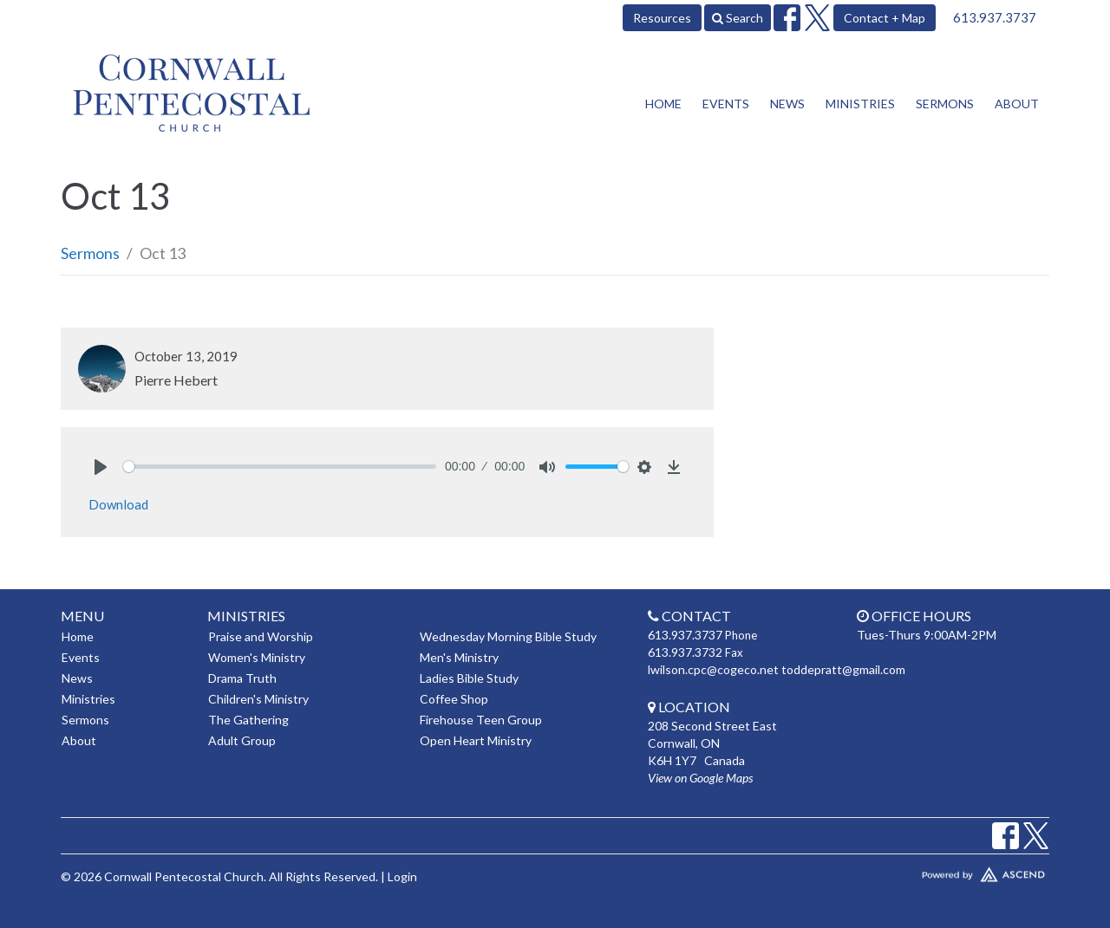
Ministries (860, 103)
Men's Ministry (459, 657)
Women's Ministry (256, 657)
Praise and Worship (260, 636)
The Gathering (248, 719)
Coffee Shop (454, 698)
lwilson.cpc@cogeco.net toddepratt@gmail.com (776, 669)
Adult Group (242, 740)
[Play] (100, 467)
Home (663, 103)
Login (402, 876)
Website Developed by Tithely (932, 871)
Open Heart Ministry (476, 740)
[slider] (279, 466)
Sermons (945, 103)
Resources (662, 17)
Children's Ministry (258, 698)
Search (737, 17)
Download (118, 504)
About (1017, 103)
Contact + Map (884, 17)
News (787, 103)
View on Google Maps (700, 777)
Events (725, 103)
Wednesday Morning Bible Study (508, 636)
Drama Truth (242, 678)
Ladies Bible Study (469, 678)
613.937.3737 (994, 17)
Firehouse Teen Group (481, 719)
